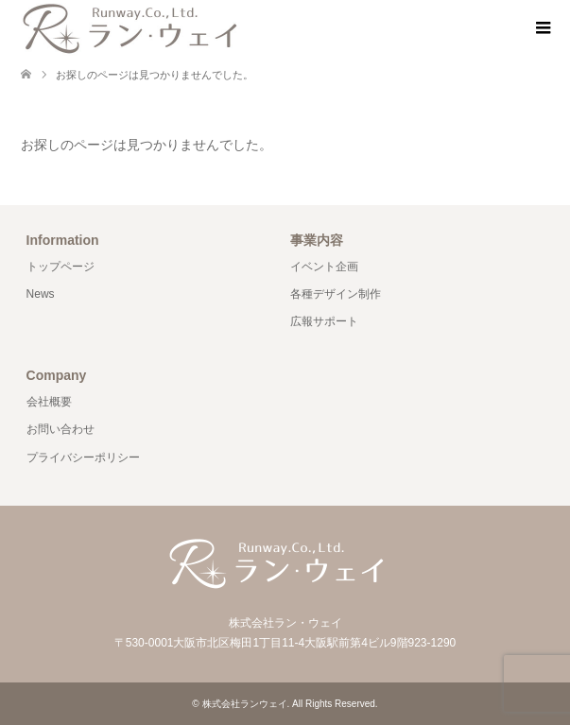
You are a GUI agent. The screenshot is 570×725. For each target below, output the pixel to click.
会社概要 (49, 401)
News (40, 294)
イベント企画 (324, 266)
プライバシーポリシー (83, 457)
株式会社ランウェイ (244, 704)
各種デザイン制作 (335, 294)
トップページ (60, 266)
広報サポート (324, 321)
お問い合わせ (60, 429)
